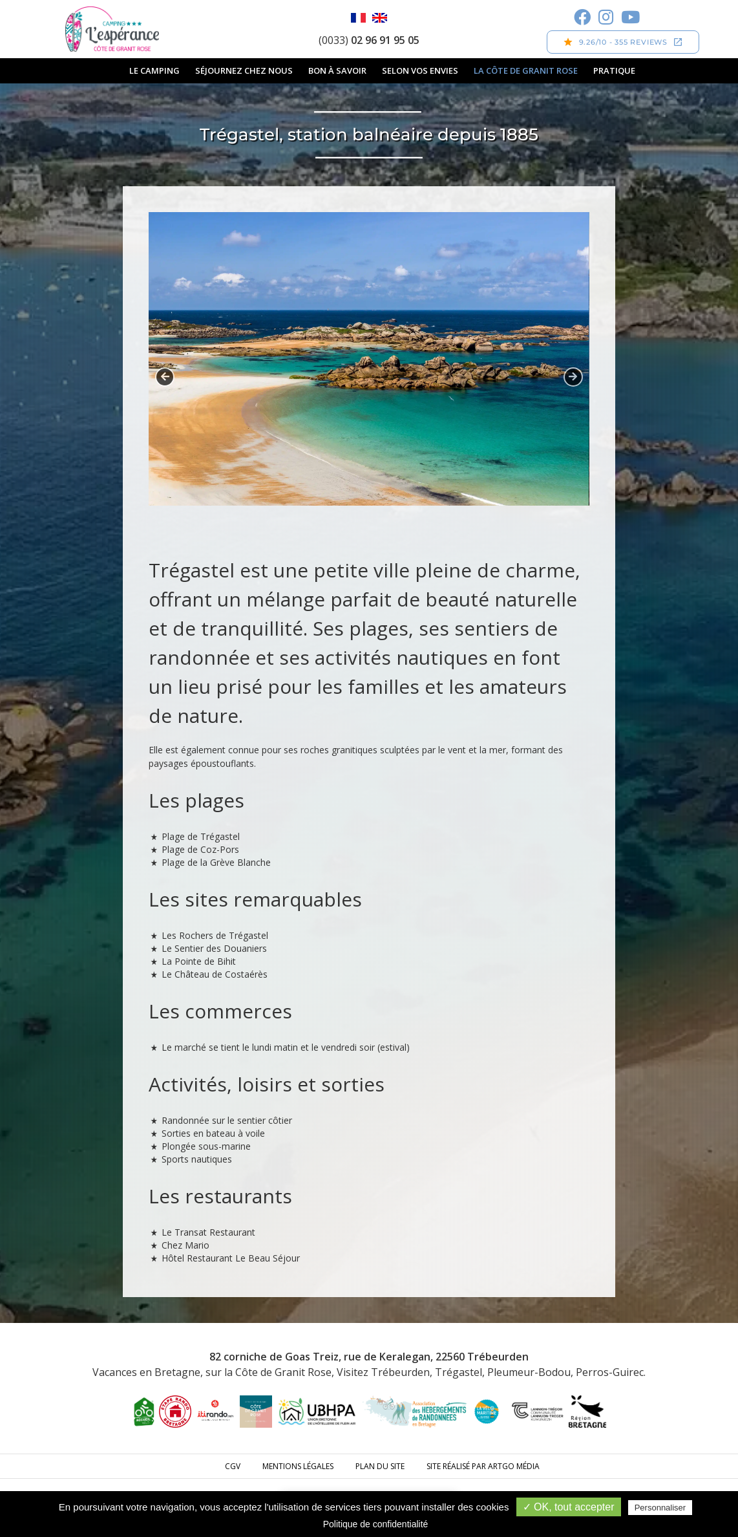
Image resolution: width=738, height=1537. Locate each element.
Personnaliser (660, 1507)
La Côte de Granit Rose (526, 70)
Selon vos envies (420, 70)
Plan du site (380, 1466)
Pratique (614, 70)
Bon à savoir (337, 70)
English (379, 18)
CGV (232, 1466)
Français (358, 18)
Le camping (154, 70)
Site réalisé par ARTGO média (483, 1466)
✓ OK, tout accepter (569, 1506)
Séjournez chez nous (244, 70)
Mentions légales (297, 1466)
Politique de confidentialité (375, 1524)
